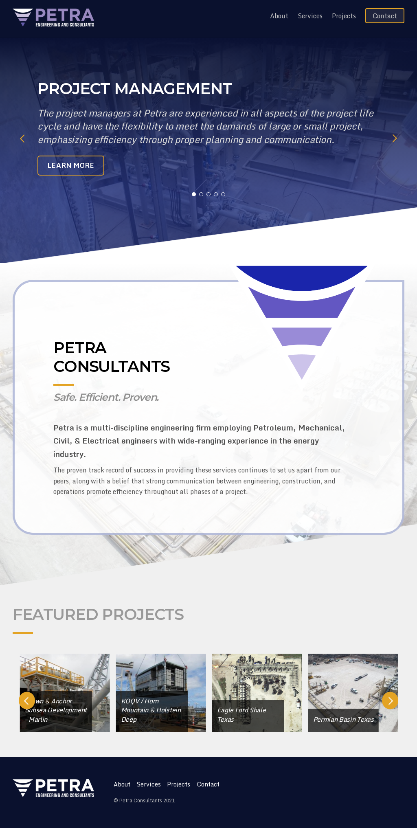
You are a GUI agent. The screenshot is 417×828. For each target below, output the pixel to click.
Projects (344, 16)
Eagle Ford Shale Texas (263, 714)
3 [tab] (208, 194)
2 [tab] (201, 194)
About (279, 16)
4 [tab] (216, 194)
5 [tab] (223, 194)
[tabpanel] (209, 131)
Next (395, 138)
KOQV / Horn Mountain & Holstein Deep (173, 710)
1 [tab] (194, 194)
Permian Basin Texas (366, 719)
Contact (385, 16)
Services (310, 16)
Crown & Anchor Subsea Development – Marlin (78, 710)
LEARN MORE (71, 165)
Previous (22, 138)
